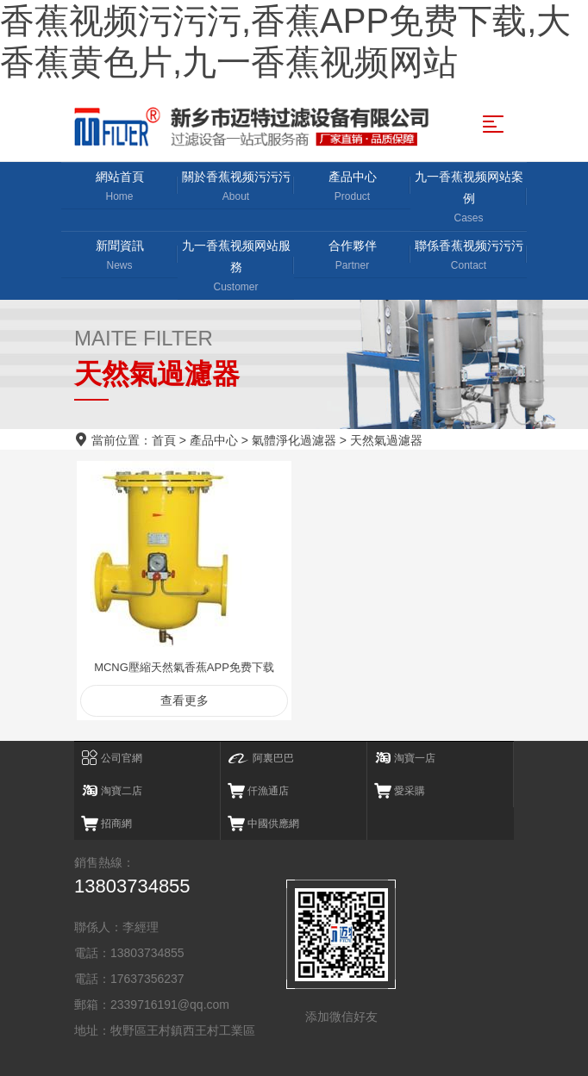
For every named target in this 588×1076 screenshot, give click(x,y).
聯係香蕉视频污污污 (468, 256)
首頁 (164, 440)
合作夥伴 (352, 256)
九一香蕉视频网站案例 (468, 198)
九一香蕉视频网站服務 (236, 267)
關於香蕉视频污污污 (236, 187)
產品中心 (352, 187)
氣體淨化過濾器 (294, 440)
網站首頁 (119, 187)
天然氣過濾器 (386, 440)
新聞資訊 (119, 256)
